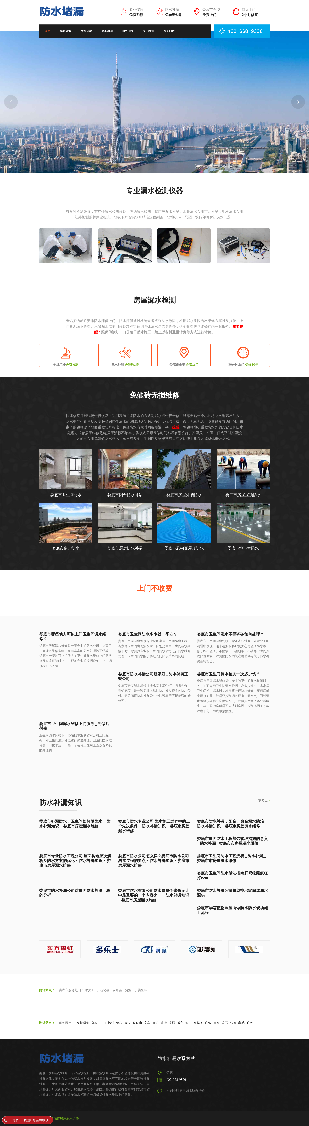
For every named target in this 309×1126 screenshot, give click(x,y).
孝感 (241, 1023)
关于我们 (148, 31)
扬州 (111, 1023)
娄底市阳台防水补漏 (125, 494)
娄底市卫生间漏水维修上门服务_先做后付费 (74, 726)
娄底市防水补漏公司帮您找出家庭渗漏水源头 (232, 893)
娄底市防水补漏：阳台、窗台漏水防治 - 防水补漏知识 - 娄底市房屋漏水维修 (232, 824)
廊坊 (155, 1023)
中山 (103, 1023)
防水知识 (86, 31)
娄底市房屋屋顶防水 (243, 494)
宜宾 (147, 1023)
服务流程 (127, 31)
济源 (172, 1023)
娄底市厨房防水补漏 (125, 548)
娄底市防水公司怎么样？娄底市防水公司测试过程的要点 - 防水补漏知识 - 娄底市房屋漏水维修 (153, 860)
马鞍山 (137, 1023)
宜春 (94, 1023)
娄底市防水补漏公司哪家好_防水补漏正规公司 (153, 676)
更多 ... (264, 800)
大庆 (127, 1023)
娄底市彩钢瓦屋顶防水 (184, 548)
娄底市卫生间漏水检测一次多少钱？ (228, 674)
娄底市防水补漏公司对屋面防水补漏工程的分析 (74, 893)
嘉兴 (216, 1023)
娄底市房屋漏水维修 (64, 1118)
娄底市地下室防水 (243, 548)
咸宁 (180, 1023)
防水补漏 (65, 31)
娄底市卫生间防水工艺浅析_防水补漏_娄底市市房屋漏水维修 (231, 858)
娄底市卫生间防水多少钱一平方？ (147, 634)
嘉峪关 (198, 1023)
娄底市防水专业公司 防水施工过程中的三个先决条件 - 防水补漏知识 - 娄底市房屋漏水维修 (154, 826)
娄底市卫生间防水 (66, 494)
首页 (47, 31)
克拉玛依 (83, 1023)
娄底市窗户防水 (66, 548)
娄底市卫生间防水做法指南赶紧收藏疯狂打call (232, 875)
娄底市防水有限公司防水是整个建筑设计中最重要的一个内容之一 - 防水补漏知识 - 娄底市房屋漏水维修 (153, 895)
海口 (188, 1023)
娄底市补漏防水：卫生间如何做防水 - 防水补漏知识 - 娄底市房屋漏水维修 (74, 824)
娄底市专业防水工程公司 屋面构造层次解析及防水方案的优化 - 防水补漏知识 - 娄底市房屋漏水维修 (75, 860)
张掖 (233, 1023)
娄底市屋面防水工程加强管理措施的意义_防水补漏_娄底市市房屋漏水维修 (232, 841)
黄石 (225, 1023)
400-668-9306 (176, 1080)
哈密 (250, 1023)
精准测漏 (107, 31)
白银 (208, 1023)
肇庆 (119, 1023)
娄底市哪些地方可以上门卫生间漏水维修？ (72, 636)
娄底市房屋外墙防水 (184, 494)
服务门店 (169, 31)
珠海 (164, 1023)
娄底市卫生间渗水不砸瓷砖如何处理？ (230, 634)
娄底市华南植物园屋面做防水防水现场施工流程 (232, 910)
